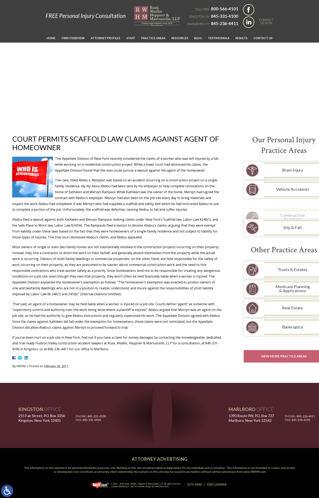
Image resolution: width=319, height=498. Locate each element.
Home (51, 38)
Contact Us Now (266, 21)
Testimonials (218, 38)
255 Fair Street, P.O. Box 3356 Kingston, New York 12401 (41, 418)
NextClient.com (161, 486)
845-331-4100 (224, 16)
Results (241, 38)
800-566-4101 (224, 8)
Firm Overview (73, 38)
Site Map (194, 484)
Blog (198, 38)
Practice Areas (153, 38)
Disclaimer (216, 484)
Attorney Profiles (105, 38)
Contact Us (262, 38)
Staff (130, 38)
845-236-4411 (224, 23)
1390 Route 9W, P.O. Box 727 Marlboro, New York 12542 (251, 418)
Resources (179, 38)
